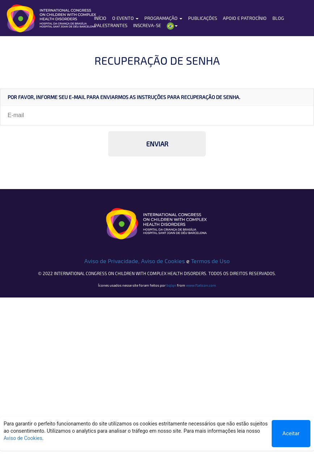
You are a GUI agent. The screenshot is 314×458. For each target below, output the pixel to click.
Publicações (202, 18)
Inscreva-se (147, 25)
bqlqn (171, 285)
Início (100, 18)
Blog (278, 18)
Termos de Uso (210, 260)
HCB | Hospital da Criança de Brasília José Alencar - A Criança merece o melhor (58, 18)
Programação (163, 18)
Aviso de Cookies (163, 260)
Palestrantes (110, 25)
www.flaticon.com (201, 285)
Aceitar (291, 433)
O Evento (125, 18)
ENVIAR (157, 144)
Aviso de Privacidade (111, 260)
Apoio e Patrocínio (245, 18)
